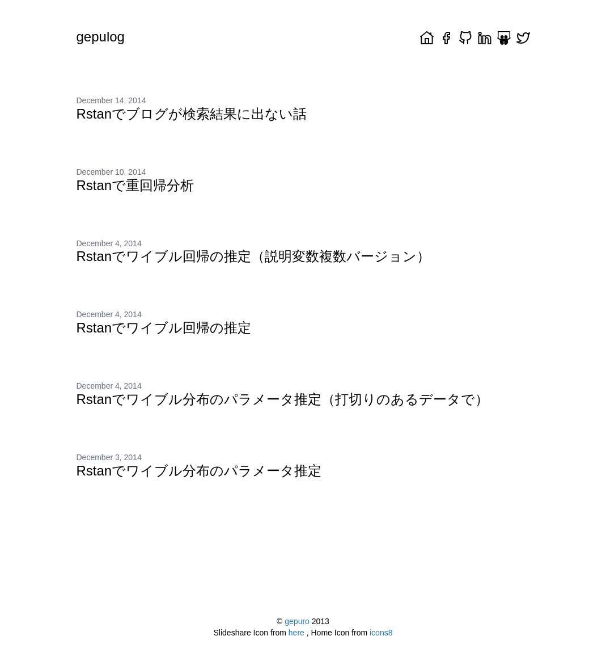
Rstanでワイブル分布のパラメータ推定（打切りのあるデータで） (283, 399)
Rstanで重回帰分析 (135, 185)
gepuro (297, 621)
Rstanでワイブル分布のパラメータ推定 (199, 470)
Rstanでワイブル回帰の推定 (164, 327)
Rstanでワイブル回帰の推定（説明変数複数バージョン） (254, 256)
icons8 (381, 632)
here (298, 632)
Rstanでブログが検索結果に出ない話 (192, 113)
